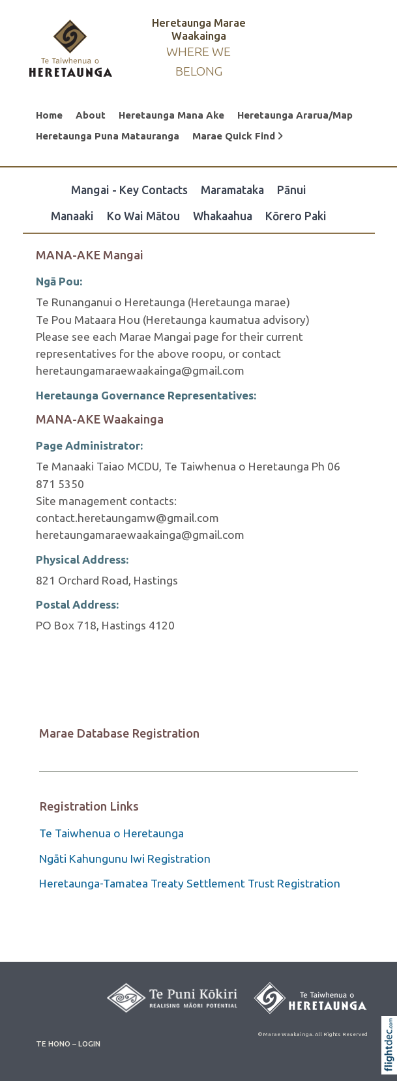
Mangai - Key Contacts (129, 190)
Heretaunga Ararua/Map (295, 115)
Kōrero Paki (296, 216)
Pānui (291, 190)
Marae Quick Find (237, 135)
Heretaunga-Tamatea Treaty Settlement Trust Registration (189, 883)
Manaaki (72, 216)
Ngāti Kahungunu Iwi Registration (125, 858)
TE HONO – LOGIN (68, 1043)
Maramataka (232, 190)
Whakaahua (222, 216)
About (91, 115)
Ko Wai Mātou (143, 216)
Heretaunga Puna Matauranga (107, 135)
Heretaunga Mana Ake (171, 115)
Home (49, 115)
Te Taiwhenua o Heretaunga (111, 833)
